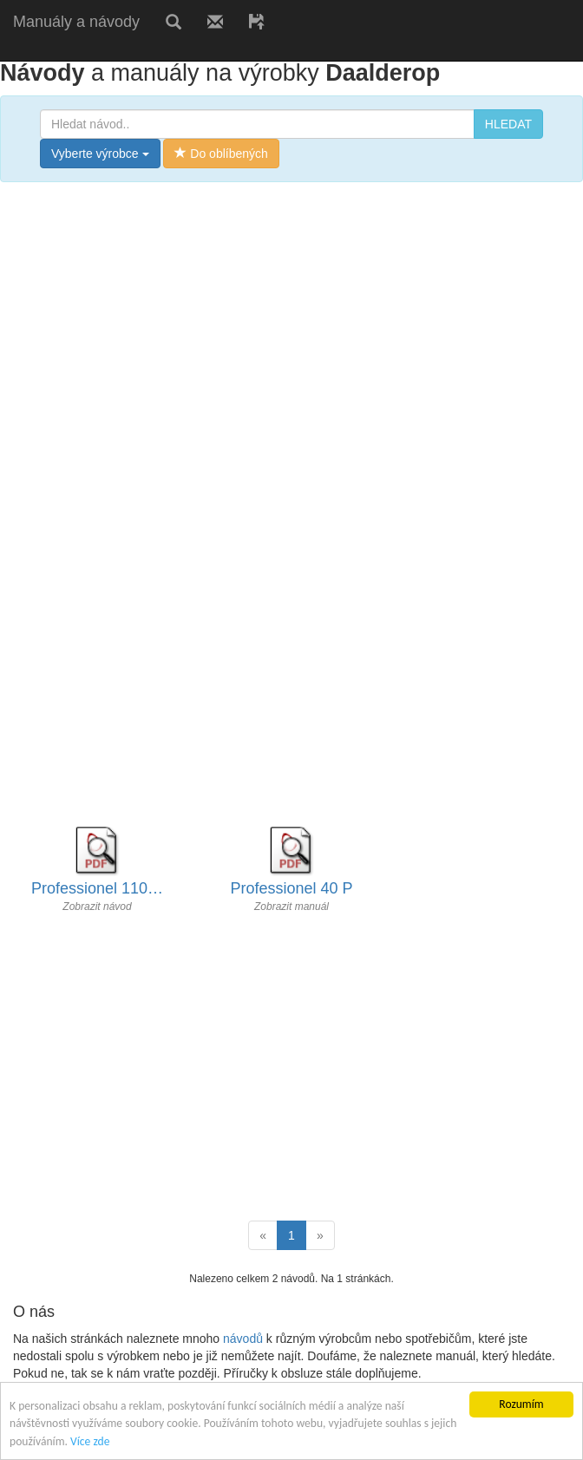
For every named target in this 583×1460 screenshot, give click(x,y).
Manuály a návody (76, 21)
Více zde (89, 1441)
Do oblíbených (220, 153)
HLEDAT (508, 124)
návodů (243, 1338)
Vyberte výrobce (100, 153)
